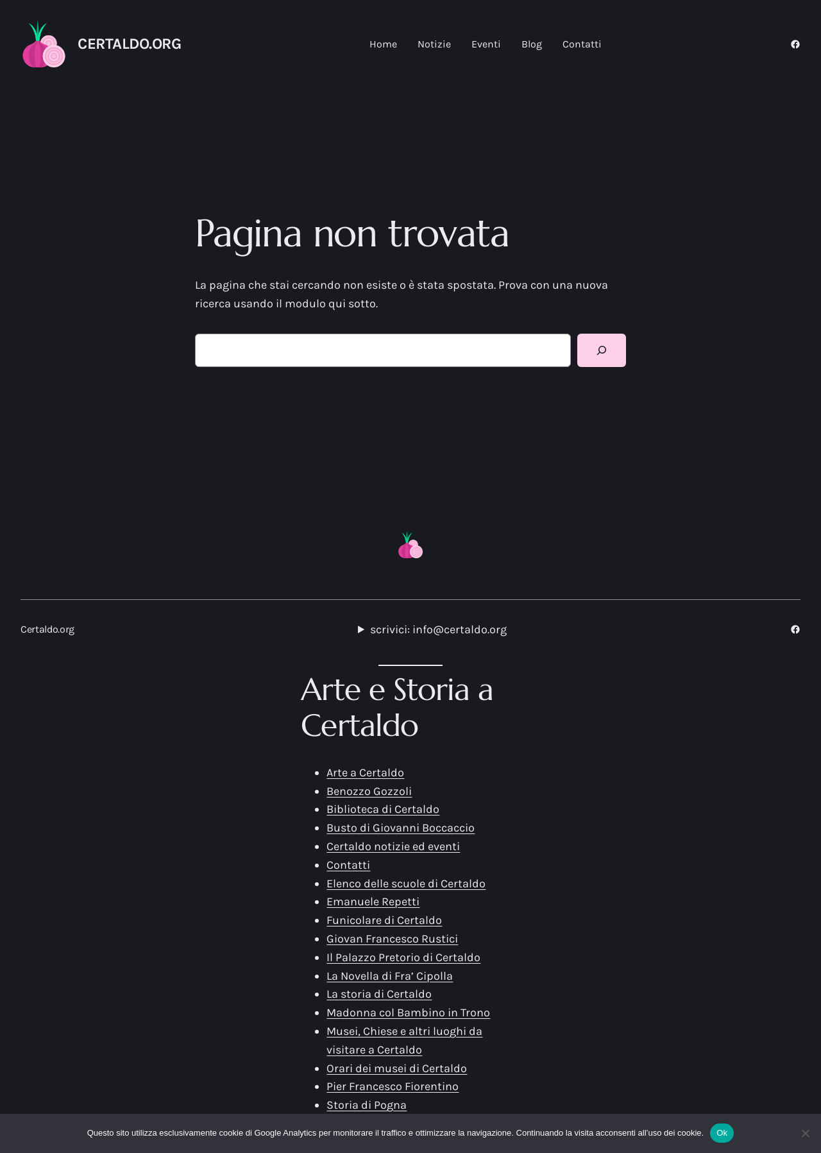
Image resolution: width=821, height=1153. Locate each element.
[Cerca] (601, 350)
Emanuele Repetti (372, 901)
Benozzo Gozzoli (369, 791)
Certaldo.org (129, 44)
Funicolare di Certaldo (384, 920)
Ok (721, 1133)
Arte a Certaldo (365, 772)
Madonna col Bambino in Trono (408, 1012)
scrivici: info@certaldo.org (438, 629)
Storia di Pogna (366, 1105)
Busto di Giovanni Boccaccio (400, 828)
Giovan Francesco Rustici (392, 939)
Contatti (348, 865)
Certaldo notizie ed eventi (393, 846)
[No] (805, 1133)
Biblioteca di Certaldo (382, 809)
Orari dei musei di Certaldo (396, 1068)
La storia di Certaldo (379, 994)
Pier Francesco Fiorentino (392, 1086)
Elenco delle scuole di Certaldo (406, 883)
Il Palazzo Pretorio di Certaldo (403, 957)
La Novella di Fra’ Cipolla (389, 976)
